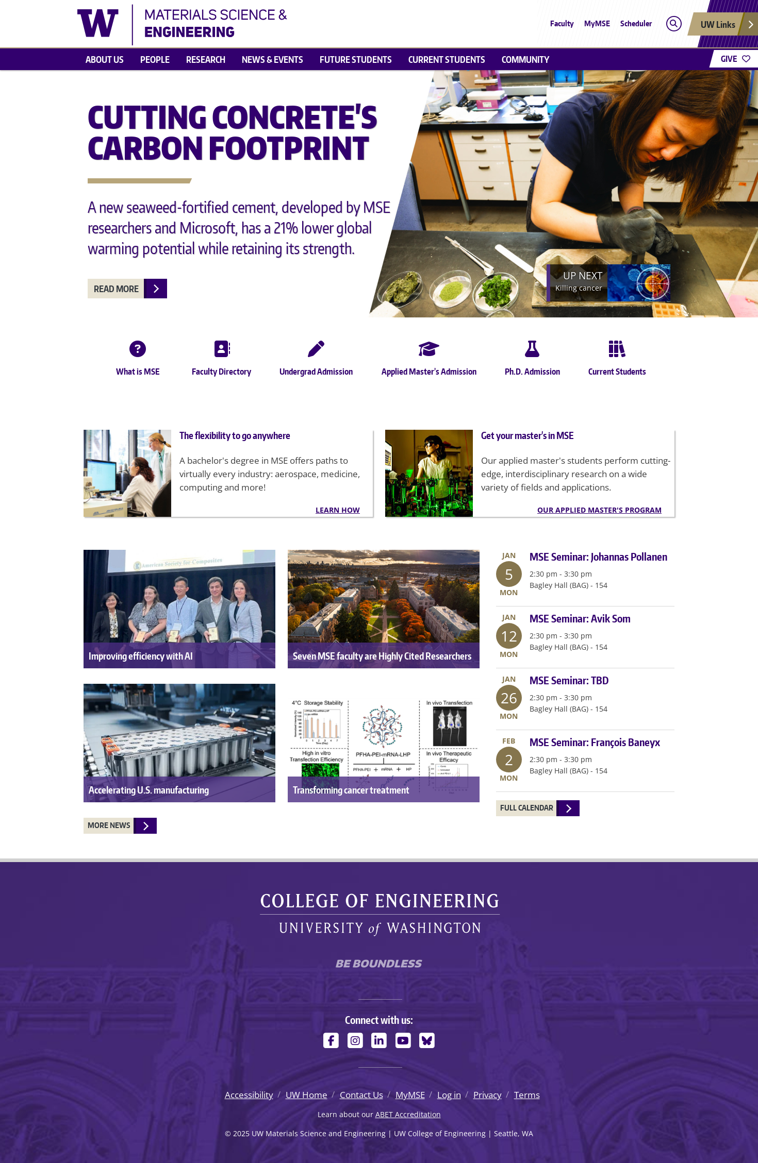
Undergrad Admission (316, 356)
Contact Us (361, 1095)
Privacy (487, 1095)
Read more (116, 288)
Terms (527, 1095)
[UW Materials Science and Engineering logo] (182, 23)
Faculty (562, 23)
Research (205, 59)
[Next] (608, 283)
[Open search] (673, 24)
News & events (272, 59)
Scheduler (636, 23)
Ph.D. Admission (532, 356)
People (155, 59)
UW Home (306, 1095)
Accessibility (249, 1095)
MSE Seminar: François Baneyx (595, 742)
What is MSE (138, 356)
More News (109, 825)
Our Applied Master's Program (599, 510)
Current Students (446, 59)
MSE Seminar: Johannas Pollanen (598, 556)
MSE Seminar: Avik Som (580, 618)
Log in (449, 1095)
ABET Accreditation (408, 1114)
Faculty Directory (221, 356)
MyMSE (597, 23)
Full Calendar (526, 808)
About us (105, 59)
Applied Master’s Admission (429, 356)
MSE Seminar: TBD (569, 680)
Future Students (356, 59)
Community (525, 59)
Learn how (338, 510)
